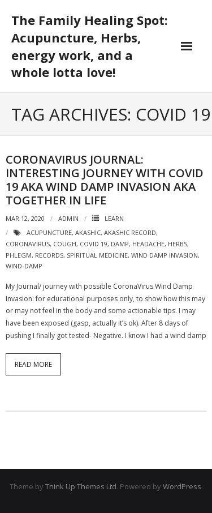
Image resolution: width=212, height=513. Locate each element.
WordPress (182, 486)
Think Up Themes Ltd (80, 486)
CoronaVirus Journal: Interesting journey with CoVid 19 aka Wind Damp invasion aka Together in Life (105, 180)
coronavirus (28, 244)
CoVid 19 (93, 244)
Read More (33, 364)
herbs (177, 244)
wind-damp (24, 266)
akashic (88, 232)
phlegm (19, 255)
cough (64, 244)
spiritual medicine (97, 255)
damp (120, 244)
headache (148, 244)
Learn (114, 218)
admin (68, 218)
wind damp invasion (164, 255)
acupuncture (49, 232)
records (49, 255)
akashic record (130, 232)
